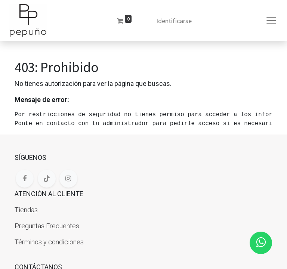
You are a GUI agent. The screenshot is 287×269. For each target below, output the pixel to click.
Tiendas (26, 210)
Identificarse (174, 20)
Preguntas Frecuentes (47, 226)
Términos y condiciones (49, 242)
